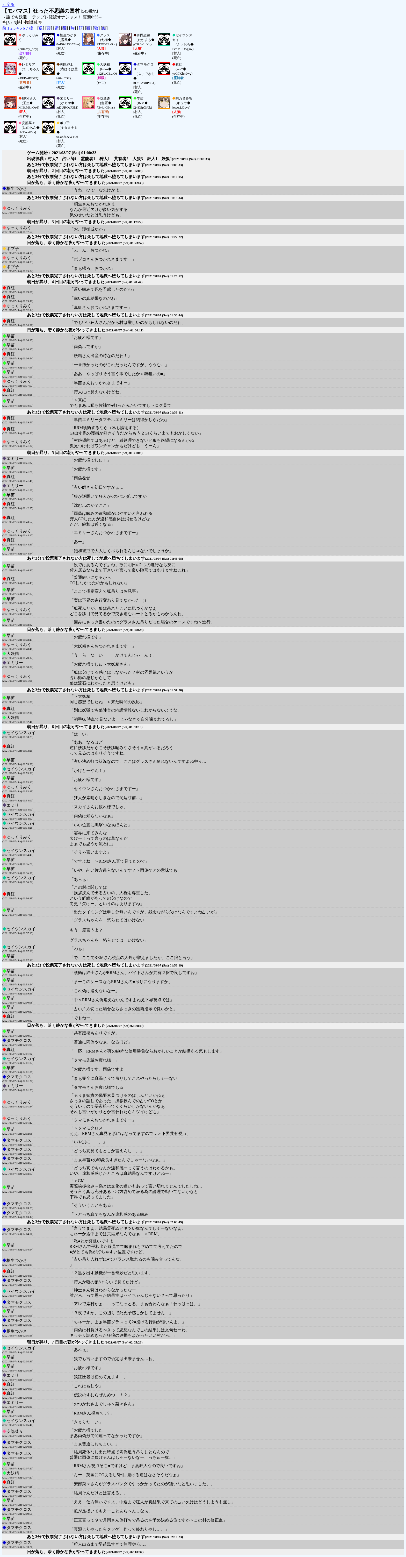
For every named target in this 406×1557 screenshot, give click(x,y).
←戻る (8, 4)
